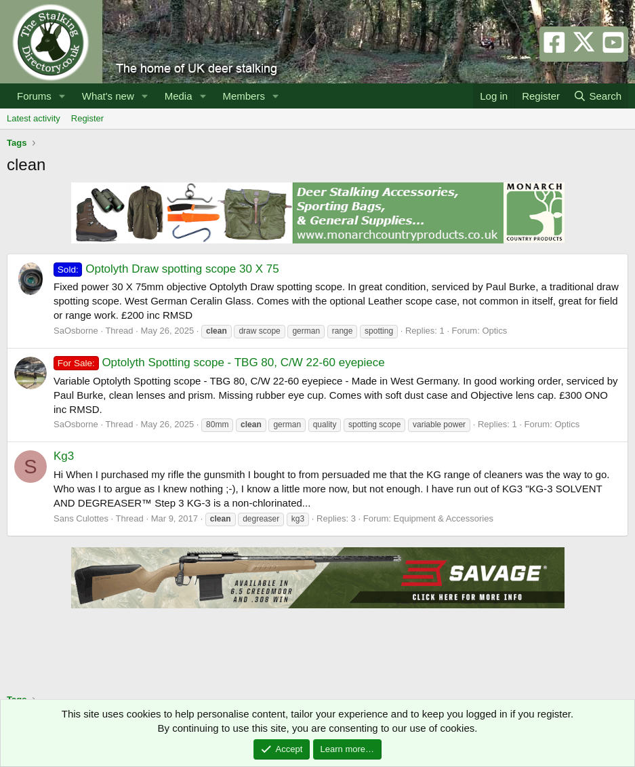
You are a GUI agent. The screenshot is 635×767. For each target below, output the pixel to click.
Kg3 (64, 456)
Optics (494, 331)
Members (243, 96)
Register (87, 118)
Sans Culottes (81, 518)
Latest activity (33, 118)
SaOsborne (76, 331)
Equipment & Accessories (443, 518)
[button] (62, 96)
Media (178, 96)
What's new (108, 96)
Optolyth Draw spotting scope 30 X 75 (166, 268)
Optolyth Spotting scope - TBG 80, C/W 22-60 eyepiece (219, 362)
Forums (34, 96)
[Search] (597, 96)
